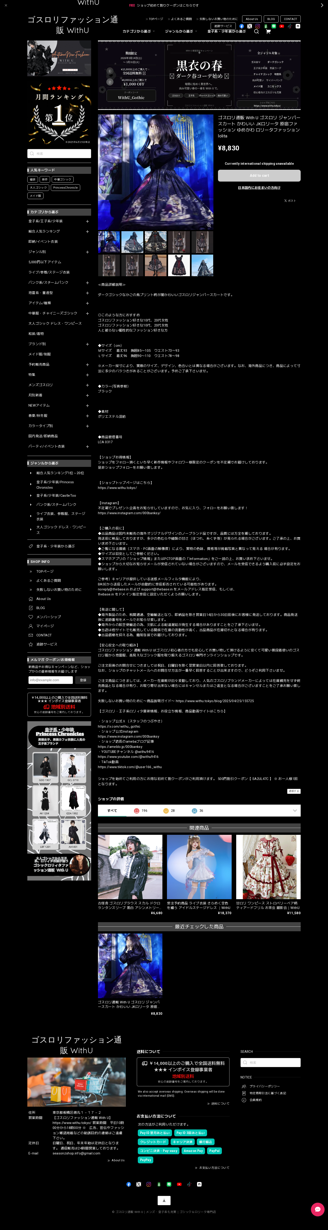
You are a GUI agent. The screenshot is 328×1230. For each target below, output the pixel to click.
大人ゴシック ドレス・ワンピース (55, 324)
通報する (294, 791)
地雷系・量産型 (40, 293)
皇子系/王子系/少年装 (45, 221)
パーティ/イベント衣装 (46, 446)
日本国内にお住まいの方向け (259, 188)
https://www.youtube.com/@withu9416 (128, 757)
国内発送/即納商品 (43, 436)
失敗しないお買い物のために (219, 19)
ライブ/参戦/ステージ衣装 (49, 272)
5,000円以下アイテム (44, 262)
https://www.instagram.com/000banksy (128, 736)
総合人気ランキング (44, 231)
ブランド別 (37, 344)
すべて (112, 810)
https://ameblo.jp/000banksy (120, 747)
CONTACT (290, 19)
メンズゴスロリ (40, 385)
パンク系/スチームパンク (48, 283)
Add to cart (259, 175)
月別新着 (35, 395)
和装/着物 (36, 334)
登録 (83, 680)
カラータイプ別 (40, 426)
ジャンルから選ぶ (181, 31)
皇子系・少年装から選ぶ (227, 31)
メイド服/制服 (39, 354)
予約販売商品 (38, 365)
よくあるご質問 (181, 19)
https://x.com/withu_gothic (119, 726)
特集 (32, 375)
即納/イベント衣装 (43, 242)
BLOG (271, 19)
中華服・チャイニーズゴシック (52, 313)
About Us (252, 19)
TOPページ (156, 19)
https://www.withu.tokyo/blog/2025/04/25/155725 (215, 701)
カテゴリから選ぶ (139, 31)
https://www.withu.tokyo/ (117, 488)
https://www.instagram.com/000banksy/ (129, 513)
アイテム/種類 (39, 303)
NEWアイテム (39, 405)
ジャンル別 (37, 252)
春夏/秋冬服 (37, 416)
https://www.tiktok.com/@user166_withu (130, 767)
